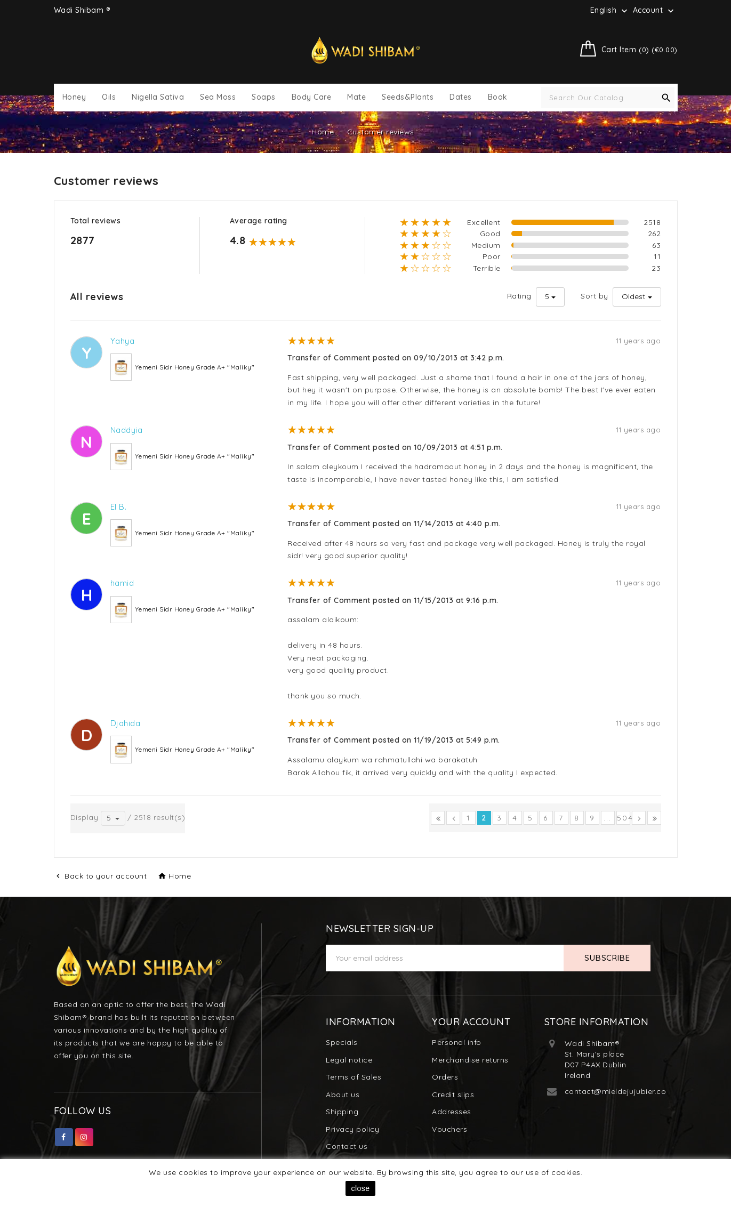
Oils (109, 97)
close (360, 1188)
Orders (445, 1077)
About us (342, 1094)
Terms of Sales (353, 1077)
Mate (356, 97)
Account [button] (654, 10)
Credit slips (453, 1094)
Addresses (451, 1111)
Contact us (346, 1146)
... (608, 818)
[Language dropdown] (610, 10)
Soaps (264, 97)
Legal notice (349, 1060)
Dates (460, 97)
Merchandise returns (470, 1060)
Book (498, 97)
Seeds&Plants (407, 97)
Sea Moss (218, 97)
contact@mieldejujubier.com (619, 1091)
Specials (341, 1042)
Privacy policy (352, 1129)
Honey (74, 97)
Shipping (342, 1111)
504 (623, 818)
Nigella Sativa (158, 97)
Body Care (312, 97)
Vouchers (449, 1129)
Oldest (633, 296)
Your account (471, 1022)
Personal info (456, 1042)
